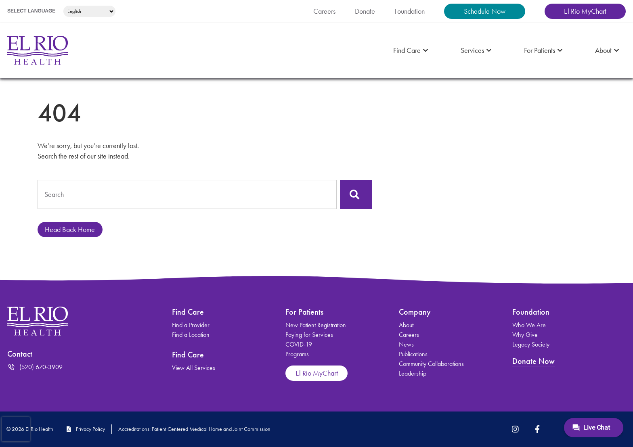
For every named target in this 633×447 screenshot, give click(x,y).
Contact (21, 353)
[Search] (356, 194)
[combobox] (187, 194)
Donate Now (534, 361)
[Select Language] (91, 11)
